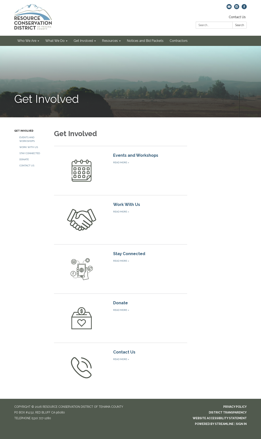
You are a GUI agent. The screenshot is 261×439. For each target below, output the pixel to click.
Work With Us (28, 147)
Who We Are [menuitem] (26, 41)
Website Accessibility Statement (220, 418)
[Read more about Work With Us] (120, 219)
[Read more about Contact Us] (120, 367)
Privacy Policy (235, 406)
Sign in (241, 424)
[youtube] (229, 8)
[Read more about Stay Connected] (120, 268)
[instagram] (236, 8)
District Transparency (228, 412)
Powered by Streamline (214, 424)
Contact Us (237, 17)
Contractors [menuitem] (179, 41)
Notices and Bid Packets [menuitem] (145, 41)
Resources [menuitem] (110, 41)
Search (239, 25)
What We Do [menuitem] (55, 41)
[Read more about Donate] (120, 318)
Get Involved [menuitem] (83, 41)
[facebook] (244, 8)
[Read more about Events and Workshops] (120, 170)
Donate (24, 159)
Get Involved (23, 130)
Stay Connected (29, 153)
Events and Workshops (27, 139)
